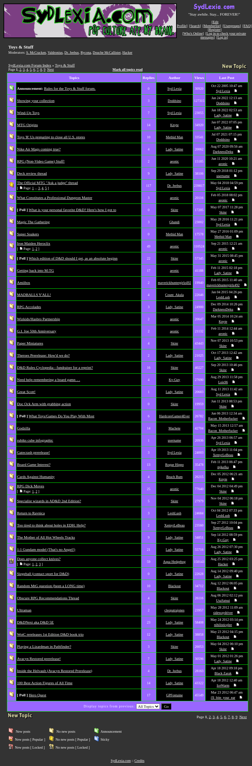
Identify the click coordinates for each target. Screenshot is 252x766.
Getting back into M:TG (35, 270)
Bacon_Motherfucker (223, 418)
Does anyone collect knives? (39, 559)
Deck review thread (32, 173)
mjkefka (223, 467)
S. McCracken (36, 52)
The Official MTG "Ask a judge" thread (47, 183)
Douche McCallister (107, 52)
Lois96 (223, 382)
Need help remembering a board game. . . (48, 379)
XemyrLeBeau (223, 455)
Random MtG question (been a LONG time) (51, 586)
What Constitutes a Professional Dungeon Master (54, 197)
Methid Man (174, 137)
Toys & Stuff (65, 65)
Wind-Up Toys (28, 113)
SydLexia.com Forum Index (29, 65)
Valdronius (54, 52)
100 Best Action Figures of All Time (44, 683)
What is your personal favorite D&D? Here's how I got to (72, 210)
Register (214, 30)
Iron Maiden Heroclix (33, 243)
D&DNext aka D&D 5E (35, 622)
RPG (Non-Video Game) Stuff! (41, 161)
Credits (139, 761)
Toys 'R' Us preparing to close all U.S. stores (51, 137)
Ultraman (24, 610)
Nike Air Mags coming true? (39, 149)
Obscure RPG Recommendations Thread (48, 598)
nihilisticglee (223, 625)
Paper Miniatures (30, 343)
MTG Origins (27, 125)
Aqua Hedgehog (174, 562)
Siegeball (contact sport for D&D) (43, 574)
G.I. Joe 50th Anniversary (36, 331)
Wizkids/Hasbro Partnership (38, 319)
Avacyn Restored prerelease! (39, 658)
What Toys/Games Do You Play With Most (61, 416)
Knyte (174, 125)
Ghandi (174, 222)
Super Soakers (28, 234)
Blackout (174, 586)
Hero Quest (37, 695)
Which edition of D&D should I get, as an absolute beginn (73, 258)
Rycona (85, 52)
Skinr (174, 210)
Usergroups (232, 26)
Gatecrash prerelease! (33, 452)
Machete (174, 428)
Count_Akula (174, 295)
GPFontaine (174, 695)
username (222, 176)
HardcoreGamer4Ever (174, 416)
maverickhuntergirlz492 (174, 283)
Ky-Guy (174, 380)
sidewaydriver (223, 613)
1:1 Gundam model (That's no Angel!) (46, 549)
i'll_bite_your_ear (223, 697)
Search (195, 26)
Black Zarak (223, 673)
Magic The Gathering (33, 222)
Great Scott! (26, 392)
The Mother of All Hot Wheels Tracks (46, 537)
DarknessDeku (223, 152)
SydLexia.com (121, 761)
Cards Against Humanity (36, 477)
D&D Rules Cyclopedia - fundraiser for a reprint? (55, 367)
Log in (222, 37)
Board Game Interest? (34, 464)
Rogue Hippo (174, 465)
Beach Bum (174, 477)
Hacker (127, 52)
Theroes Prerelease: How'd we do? (43, 355)
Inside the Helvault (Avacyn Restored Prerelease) (54, 671)
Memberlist (212, 26)
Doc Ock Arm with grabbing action (44, 404)
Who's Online (193, 33)
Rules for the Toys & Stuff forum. (70, 88)
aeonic (174, 161)
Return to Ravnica (31, 513)
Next (50, 69)
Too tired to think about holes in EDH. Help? (51, 525)
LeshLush (223, 297)
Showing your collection (35, 100)
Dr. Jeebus (71, 52)
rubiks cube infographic (35, 440)
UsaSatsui (223, 600)
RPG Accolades (29, 307)
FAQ (247, 26)
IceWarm (223, 685)
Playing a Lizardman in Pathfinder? (44, 646)
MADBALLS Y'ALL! (34, 295)
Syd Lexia (174, 88)
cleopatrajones (174, 610)
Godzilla (23, 428)
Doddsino (174, 101)
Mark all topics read (128, 69)
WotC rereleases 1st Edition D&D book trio (50, 634)
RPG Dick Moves (30, 486)
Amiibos (23, 282)
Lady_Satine (223, 115)
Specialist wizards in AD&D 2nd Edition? (49, 501)
